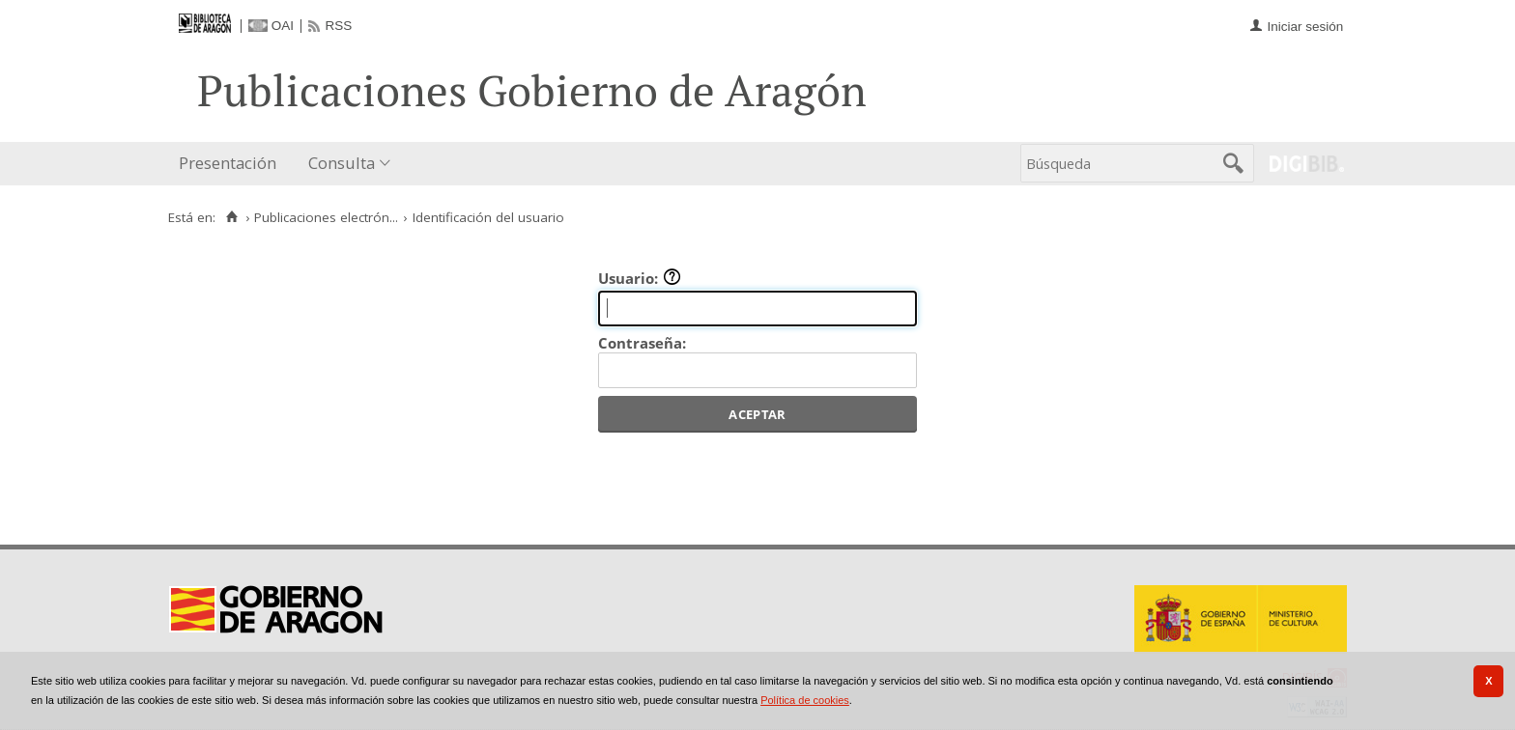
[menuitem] (232, 163)
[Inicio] (231, 217)
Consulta (341, 163)
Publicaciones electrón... (326, 217)
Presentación (227, 163)
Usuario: (639, 278)
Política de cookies (804, 700)
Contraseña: (642, 342)
